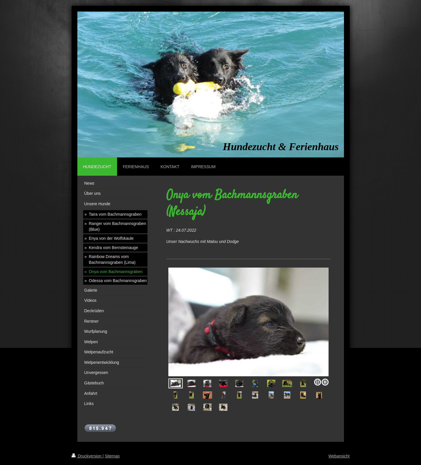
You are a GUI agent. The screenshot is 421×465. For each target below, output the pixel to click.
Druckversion (87, 456)
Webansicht (339, 456)
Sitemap (112, 456)
